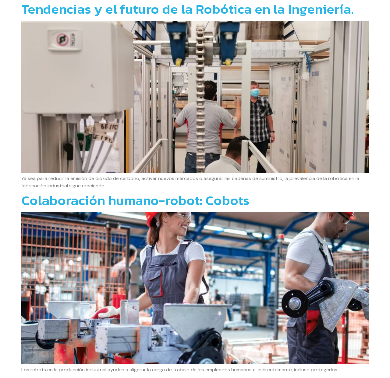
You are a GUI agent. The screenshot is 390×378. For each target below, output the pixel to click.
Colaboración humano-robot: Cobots (135, 200)
